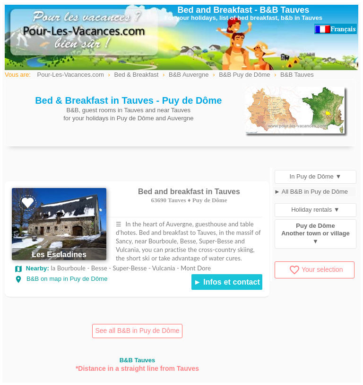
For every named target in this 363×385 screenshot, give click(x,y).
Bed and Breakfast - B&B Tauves (243, 10)
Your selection (316, 269)
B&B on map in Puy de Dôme (61, 278)
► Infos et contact (227, 282)
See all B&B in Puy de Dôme (137, 330)
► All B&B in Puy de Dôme (311, 191)
